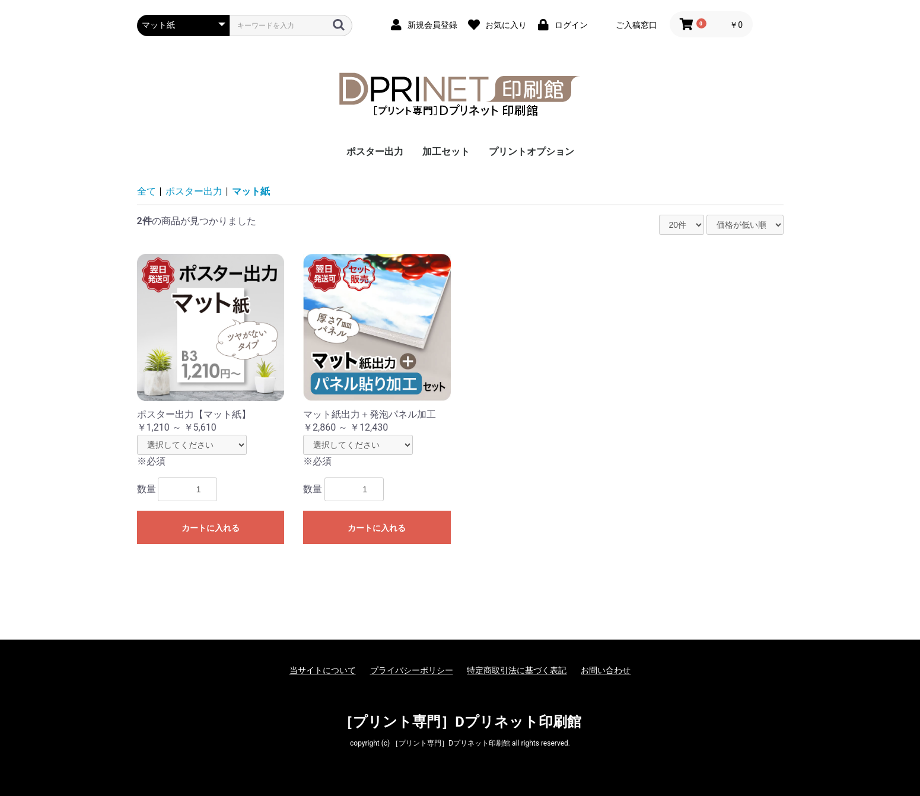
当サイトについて (322, 670)
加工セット (446, 151)
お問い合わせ (606, 670)
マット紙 (251, 191)
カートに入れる (211, 528)
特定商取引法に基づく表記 (516, 670)
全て (146, 191)
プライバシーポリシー (411, 670)
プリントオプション (531, 151)
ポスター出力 (374, 151)
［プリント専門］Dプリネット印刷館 (460, 722)
